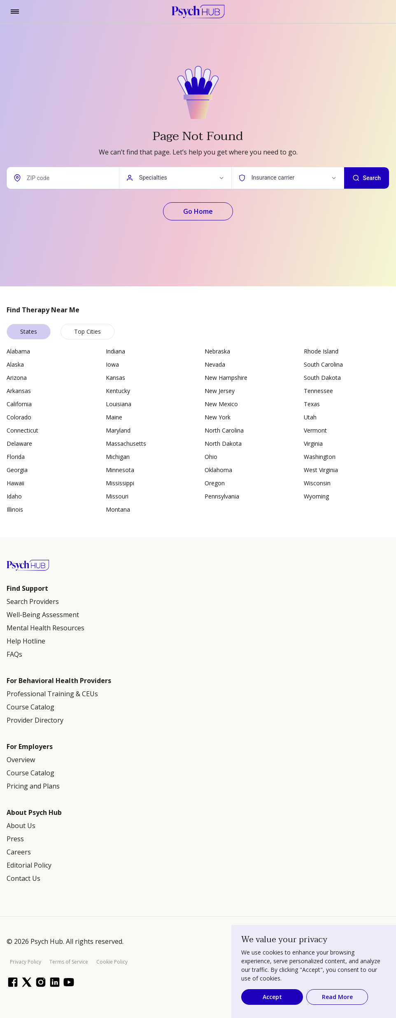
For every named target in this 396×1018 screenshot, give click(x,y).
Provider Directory (35, 720)
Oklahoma (218, 470)
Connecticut (22, 430)
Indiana (115, 351)
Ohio (211, 457)
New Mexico (221, 404)
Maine (114, 417)
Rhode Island (321, 351)
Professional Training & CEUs (52, 693)
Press (15, 838)
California (19, 404)
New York (218, 417)
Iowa (112, 364)
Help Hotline (26, 641)
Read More (337, 997)
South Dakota (322, 377)
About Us (21, 825)
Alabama (18, 351)
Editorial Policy (29, 865)
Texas (312, 404)
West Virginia (321, 470)
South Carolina (323, 364)
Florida (16, 457)
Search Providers (33, 601)
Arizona (17, 377)
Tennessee (318, 391)
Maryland (118, 430)
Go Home (198, 211)
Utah (310, 417)
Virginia (313, 443)
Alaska (15, 364)
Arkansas (19, 391)
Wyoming (316, 496)
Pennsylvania (222, 496)
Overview (21, 759)
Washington (319, 457)
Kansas (115, 377)
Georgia (17, 470)
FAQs (14, 654)
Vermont (315, 430)
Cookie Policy (112, 961)
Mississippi (120, 483)
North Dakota (223, 443)
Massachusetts (126, 443)
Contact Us (23, 878)
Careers (19, 852)
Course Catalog (30, 706)
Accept (272, 997)
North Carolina (224, 430)
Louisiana (118, 404)
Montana (118, 509)
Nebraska (217, 351)
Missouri (117, 496)
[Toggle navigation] (15, 11)
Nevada (215, 364)
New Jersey (220, 391)
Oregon (215, 483)
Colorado (19, 417)
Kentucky (118, 391)
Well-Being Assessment (43, 614)
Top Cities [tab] (87, 331)
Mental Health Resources (45, 627)
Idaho (14, 496)
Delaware (19, 443)
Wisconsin (317, 483)
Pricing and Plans (33, 786)
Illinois (15, 509)
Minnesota (120, 470)
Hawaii (15, 483)
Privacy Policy (25, 961)
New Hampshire (226, 377)
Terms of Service (68, 961)
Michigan (118, 457)
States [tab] (28, 331)
